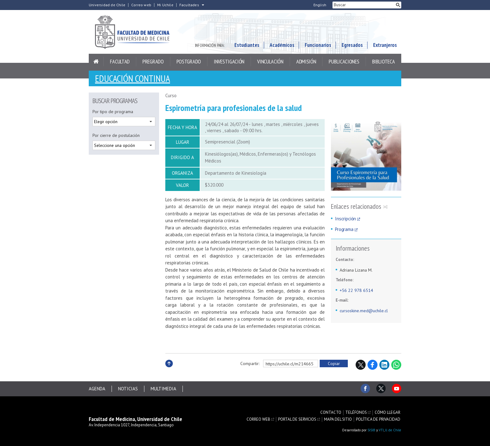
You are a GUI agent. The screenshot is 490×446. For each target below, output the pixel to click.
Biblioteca (383, 61)
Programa (344, 229)
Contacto (330, 412)
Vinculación (270, 61)
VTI (381, 430)
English (319, 5)
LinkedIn (384, 365)
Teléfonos (356, 412)
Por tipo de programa (112, 111)
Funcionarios (318, 45)
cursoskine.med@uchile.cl (364, 310)
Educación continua (132, 78)
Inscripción (345, 219)
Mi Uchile (165, 5)
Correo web (141, 5)
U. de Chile (393, 430)
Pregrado (153, 61)
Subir (169, 370)
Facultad (120, 61)
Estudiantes (246, 45)
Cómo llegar (387, 412)
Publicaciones (344, 61)
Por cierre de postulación (116, 135)
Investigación (229, 61)
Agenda (97, 389)
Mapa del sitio (338, 419)
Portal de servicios (297, 419)
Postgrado (189, 61)
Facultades (189, 5)
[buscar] (363, 5)
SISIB (371, 430)
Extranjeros (385, 45)
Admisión (306, 61)
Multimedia (163, 389)
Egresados (352, 45)
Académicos (282, 45)
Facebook (372, 365)
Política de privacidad (378, 419)
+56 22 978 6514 (356, 290)
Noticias (128, 389)
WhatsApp (396, 365)
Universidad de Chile (107, 5)
